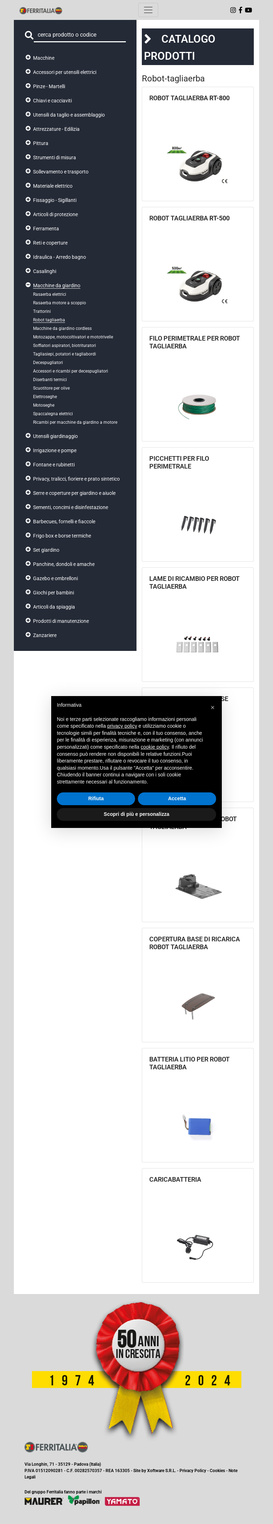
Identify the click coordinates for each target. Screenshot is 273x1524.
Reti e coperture (50, 243)
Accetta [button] (177, 798)
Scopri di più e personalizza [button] (136, 814)
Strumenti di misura (54, 157)
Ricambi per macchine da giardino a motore (75, 422)
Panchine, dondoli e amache (64, 564)
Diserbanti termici (50, 379)
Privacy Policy (193, 1470)
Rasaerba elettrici (49, 294)
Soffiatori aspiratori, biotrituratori (64, 345)
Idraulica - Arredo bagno (59, 257)
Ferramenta (46, 228)
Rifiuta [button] (96, 798)
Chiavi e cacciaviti (52, 100)
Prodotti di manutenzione (61, 621)
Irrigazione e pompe (54, 450)
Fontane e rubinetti (54, 464)
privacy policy (122, 726)
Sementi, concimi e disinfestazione (70, 507)
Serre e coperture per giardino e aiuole (74, 493)
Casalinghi (44, 271)
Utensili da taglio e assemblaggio (69, 115)
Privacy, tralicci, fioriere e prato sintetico (76, 479)
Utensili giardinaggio (55, 436)
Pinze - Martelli (49, 86)
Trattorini (42, 311)
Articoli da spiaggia (54, 607)
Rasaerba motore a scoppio (59, 302)
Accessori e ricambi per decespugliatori (70, 371)
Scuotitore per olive (51, 388)
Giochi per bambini (53, 592)
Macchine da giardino (56, 286)
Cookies (217, 1470)
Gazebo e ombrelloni (55, 578)
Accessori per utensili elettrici (64, 72)
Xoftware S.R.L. (161, 1470)
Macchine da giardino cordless (62, 328)
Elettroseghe (45, 396)
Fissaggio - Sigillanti (54, 200)
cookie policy (155, 747)
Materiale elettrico (53, 186)
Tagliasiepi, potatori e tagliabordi (64, 354)
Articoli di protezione (55, 214)
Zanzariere (45, 635)
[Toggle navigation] (148, 10)
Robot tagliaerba (49, 319)
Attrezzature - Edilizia (56, 129)
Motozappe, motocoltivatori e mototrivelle (73, 337)
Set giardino (46, 550)
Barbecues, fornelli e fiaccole (64, 521)
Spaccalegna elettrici (53, 413)
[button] (212, 707)
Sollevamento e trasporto (61, 172)
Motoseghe (43, 405)
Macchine (43, 58)
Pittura (40, 143)
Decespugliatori (48, 362)
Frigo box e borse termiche (62, 536)
